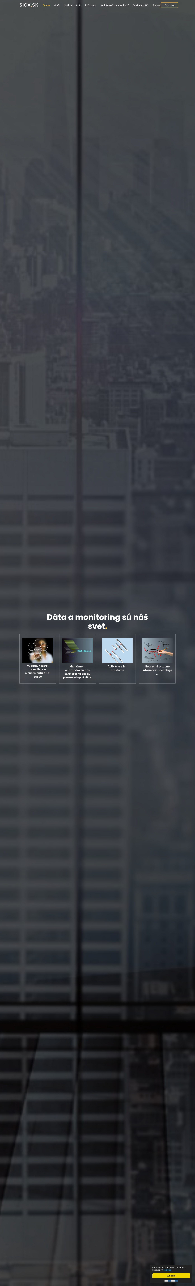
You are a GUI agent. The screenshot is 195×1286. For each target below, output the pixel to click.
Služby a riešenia (72, 5)
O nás (57, 5)
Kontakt (156, 5)
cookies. (167, 1269)
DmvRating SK (140, 4)
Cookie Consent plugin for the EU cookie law (171, 1280)
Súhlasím (171, 1275)
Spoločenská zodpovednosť (114, 5)
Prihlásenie (169, 5)
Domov (46, 5)
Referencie (90, 5)
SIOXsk (28, 5)
